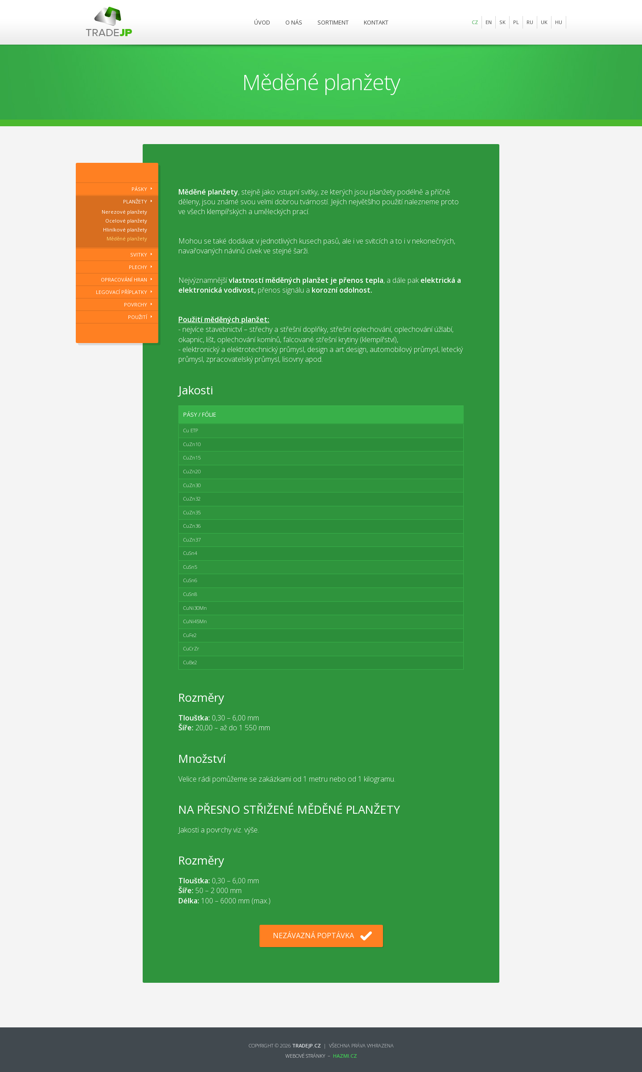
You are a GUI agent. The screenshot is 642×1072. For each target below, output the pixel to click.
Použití (137, 317)
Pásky (139, 189)
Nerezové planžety (124, 211)
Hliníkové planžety (125, 229)
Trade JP (109, 22)
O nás (293, 22)
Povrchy (135, 304)
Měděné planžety (127, 238)
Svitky (138, 254)
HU (558, 22)
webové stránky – (321, 1055)
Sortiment (333, 22)
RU (530, 22)
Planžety (135, 201)
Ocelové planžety (126, 220)
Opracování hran (124, 279)
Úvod (262, 22)
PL (516, 22)
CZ (475, 22)
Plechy (138, 267)
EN (489, 22)
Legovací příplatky (121, 292)
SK (502, 22)
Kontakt (376, 22)
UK (544, 22)
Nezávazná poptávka (313, 935)
